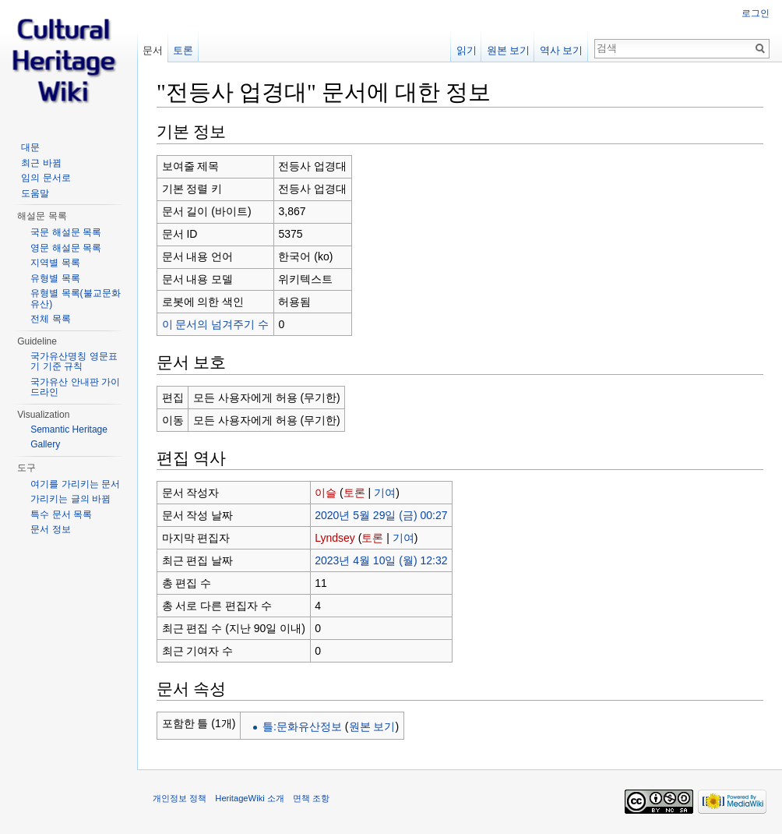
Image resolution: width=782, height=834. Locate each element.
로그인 (755, 13)
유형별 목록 (54, 278)
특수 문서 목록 (61, 514)
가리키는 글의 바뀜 (70, 498)
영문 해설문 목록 (65, 247)
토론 (354, 492)
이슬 (325, 492)
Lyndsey (335, 538)
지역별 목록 (54, 262)
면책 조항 (311, 798)
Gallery (45, 444)
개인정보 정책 (179, 798)
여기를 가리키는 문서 (75, 484)
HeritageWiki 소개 (249, 798)
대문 (30, 147)
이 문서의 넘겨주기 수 (215, 324)
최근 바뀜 (41, 162)
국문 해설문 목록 (65, 232)
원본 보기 (372, 726)
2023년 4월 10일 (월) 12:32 (381, 560)
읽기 (466, 50)
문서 (153, 50)
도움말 (35, 193)
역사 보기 (561, 50)
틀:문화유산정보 (302, 726)
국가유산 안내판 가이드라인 (75, 387)
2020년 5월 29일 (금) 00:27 (381, 515)
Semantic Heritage (68, 429)
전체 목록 (50, 318)
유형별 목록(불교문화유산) (75, 298)
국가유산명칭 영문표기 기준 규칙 (73, 362)
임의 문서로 (45, 177)
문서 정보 (50, 529)
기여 (385, 492)
